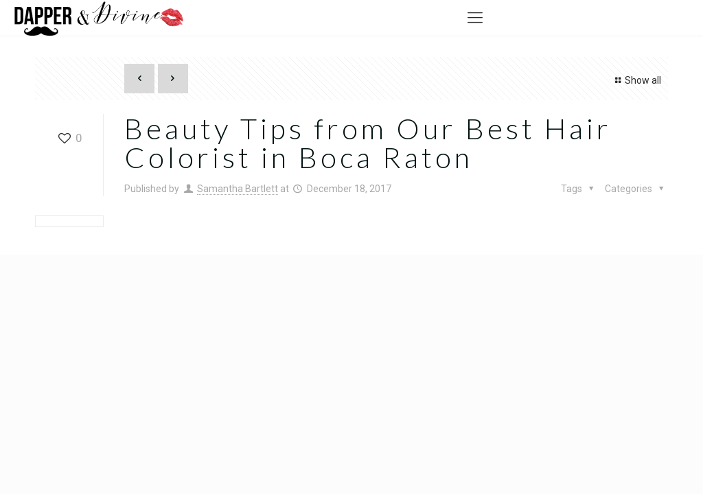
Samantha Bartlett (237, 188)
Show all (636, 80)
